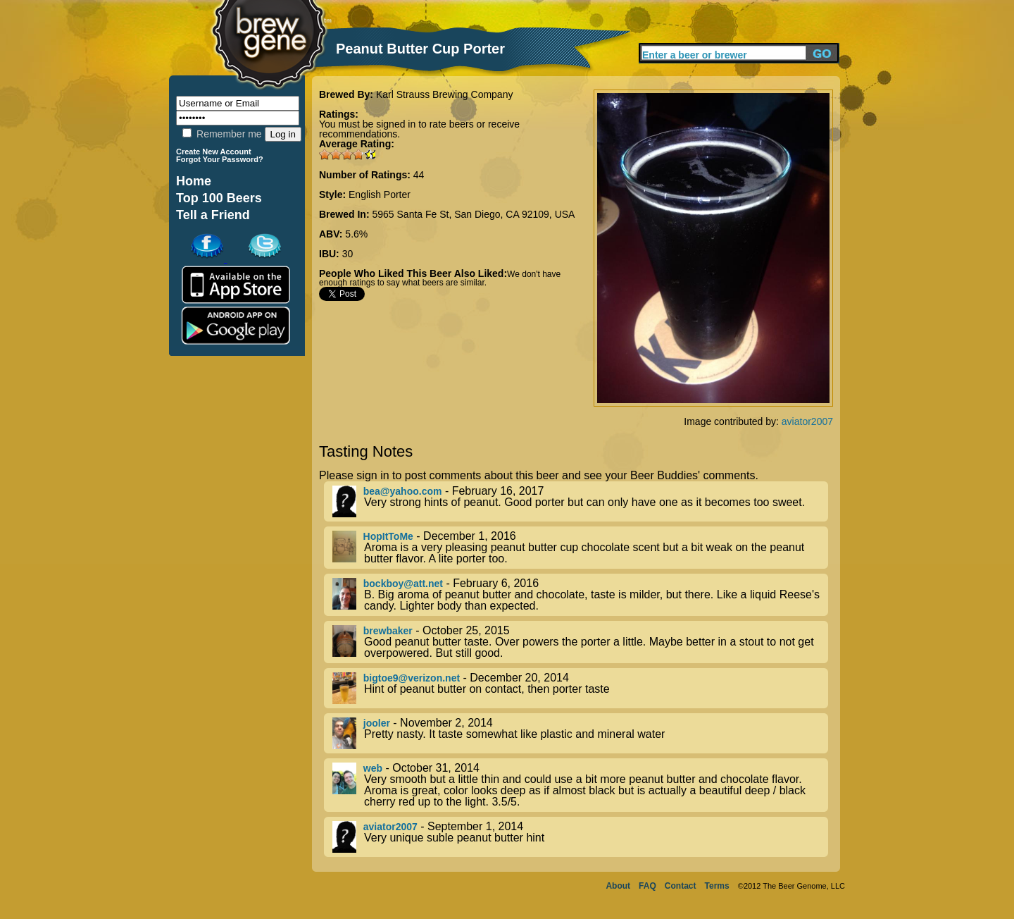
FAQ (647, 886)
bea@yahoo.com (402, 491)
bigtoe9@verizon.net (411, 678)
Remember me (221, 134)
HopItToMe (388, 536)
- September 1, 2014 (580, 837)
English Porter (380, 194)
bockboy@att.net (403, 583)
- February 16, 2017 (580, 501)
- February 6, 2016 (580, 595)
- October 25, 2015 (580, 642)
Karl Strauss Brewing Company (444, 94)
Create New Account (213, 151)
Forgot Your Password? (219, 159)
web (372, 768)
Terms (717, 886)
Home (193, 181)
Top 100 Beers (219, 198)
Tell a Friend (213, 215)
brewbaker (388, 630)
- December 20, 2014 (580, 688)
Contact (680, 886)
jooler (376, 723)
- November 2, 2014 (580, 733)
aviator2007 (807, 421)
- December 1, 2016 (580, 548)
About (618, 886)
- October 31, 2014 (580, 785)
